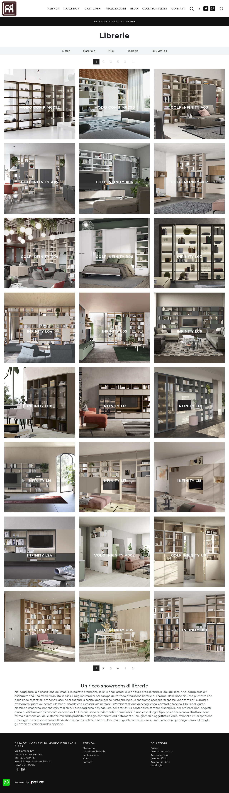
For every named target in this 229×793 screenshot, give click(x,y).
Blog (134, 8)
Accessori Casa (159, 755)
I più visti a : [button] (159, 51)
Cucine (155, 748)
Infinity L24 (39, 555)
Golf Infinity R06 (114, 257)
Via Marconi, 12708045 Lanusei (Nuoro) (28, 752)
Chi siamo (89, 748)
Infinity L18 (189, 481)
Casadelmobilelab (94, 751)
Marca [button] (66, 51)
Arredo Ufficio (159, 758)
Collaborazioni (154, 8)
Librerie (130, 22)
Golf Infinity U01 (189, 555)
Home (97, 22)
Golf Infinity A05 (39, 182)
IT (199, 8)
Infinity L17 (114, 481)
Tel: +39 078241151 (25, 757)
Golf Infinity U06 (189, 630)
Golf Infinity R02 (189, 182)
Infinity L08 (39, 406)
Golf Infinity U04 (40, 630)
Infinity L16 (40, 481)
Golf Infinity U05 (114, 630)
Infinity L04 (39, 331)
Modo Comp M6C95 (114, 107)
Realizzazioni (116, 8)
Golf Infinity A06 (114, 182)
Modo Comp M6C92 (39, 107)
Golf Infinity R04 (40, 257)
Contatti (178, 8)
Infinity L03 (189, 257)
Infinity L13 (189, 406)
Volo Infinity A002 (114, 555)
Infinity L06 (189, 331)
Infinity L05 (114, 331)
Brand (86, 758)
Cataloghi (93, 8)
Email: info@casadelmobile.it (32, 761)
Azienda (54, 8)
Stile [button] (111, 51)
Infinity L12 (114, 406)
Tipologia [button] (132, 51)
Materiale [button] (89, 51)
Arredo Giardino (160, 761)
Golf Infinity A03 (189, 107)
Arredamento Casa (113, 22)
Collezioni (72, 8)
